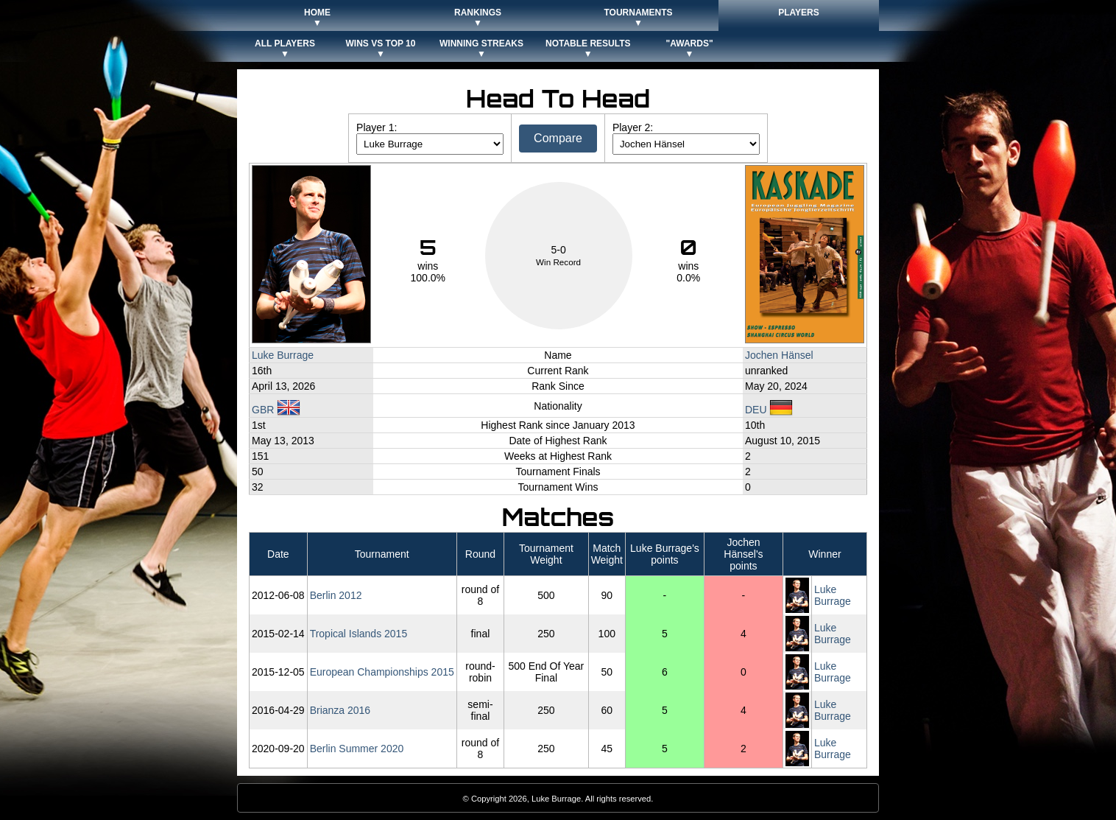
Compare (558, 138)
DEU (769, 410)
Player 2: (632, 127)
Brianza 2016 (340, 710)
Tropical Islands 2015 (359, 633)
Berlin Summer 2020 (357, 748)
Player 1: (376, 127)
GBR (276, 410)
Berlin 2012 (336, 595)
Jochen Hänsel (779, 355)
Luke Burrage (283, 355)
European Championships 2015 (382, 672)
